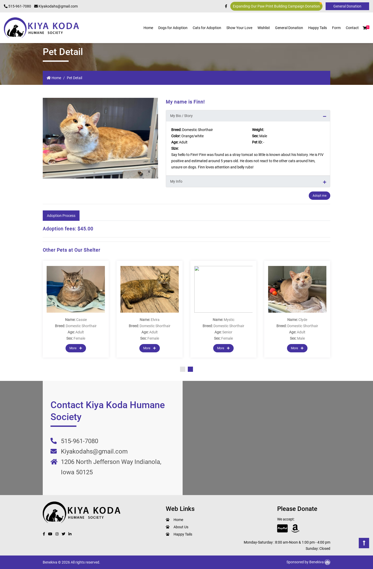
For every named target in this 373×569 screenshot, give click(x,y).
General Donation (289, 28)
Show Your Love (239, 28)
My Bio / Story (181, 116)
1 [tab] (182, 369)
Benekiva (319, 562)
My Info (176, 181)
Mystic (229, 320)
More (75, 348)
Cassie (81, 320)
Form (336, 28)
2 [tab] (190, 369)
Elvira (155, 320)
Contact (352, 28)
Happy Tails (317, 28)
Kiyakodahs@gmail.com (56, 6)
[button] (365, 28)
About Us (181, 527)
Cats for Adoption (207, 28)
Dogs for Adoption (173, 28)
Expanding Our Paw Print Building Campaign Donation (277, 5)
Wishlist (263, 28)
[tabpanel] (76, 309)
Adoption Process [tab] (61, 216)
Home (148, 28)
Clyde (302, 320)
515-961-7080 (17, 6)
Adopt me (319, 195)
